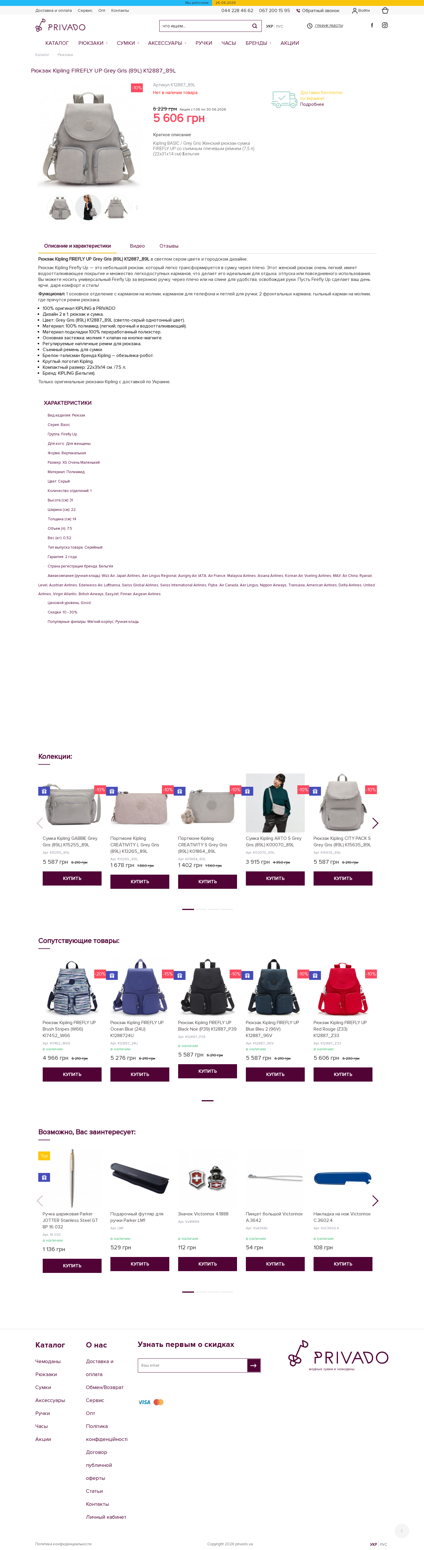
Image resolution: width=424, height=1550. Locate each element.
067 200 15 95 (274, 11)
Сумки (126, 43)
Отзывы (169, 246)
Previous (44, 825)
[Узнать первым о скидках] (253, 1365)
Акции (290, 43)
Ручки (204, 43)
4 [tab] (227, 909)
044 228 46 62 (237, 11)
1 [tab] (188, 909)
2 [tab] (201, 909)
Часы (229, 43)
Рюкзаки (91, 43)
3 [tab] (214, 909)
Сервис (85, 10)
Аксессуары (165, 43)
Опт (101, 10)
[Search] (254, 26)
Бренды (256, 43)
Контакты (120, 10)
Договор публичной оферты (99, 1465)
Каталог (57, 43)
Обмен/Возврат (105, 1387)
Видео (137, 246)
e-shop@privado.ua (316, 1407)
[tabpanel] (72, 833)
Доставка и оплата (53, 10)
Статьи (94, 1491)
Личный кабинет (106, 1517)
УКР (269, 26)
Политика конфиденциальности (63, 1544)
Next (138, 207)
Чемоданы (48, 1361)
